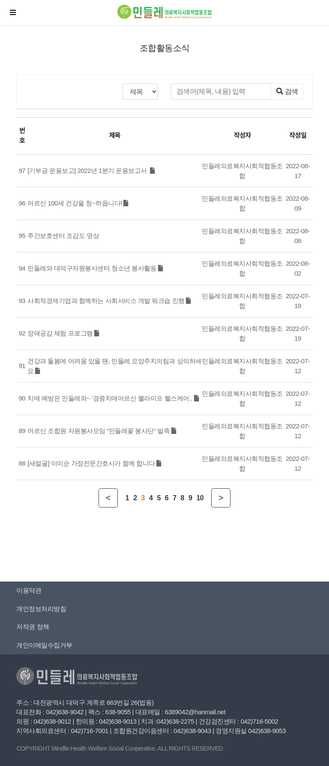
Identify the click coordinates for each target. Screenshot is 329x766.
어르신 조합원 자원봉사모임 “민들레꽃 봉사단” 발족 (101, 430)
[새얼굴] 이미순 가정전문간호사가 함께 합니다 (94, 463)
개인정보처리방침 (41, 608)
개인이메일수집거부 (44, 645)
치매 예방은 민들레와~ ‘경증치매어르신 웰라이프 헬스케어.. (112, 398)
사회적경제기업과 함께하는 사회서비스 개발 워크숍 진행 (109, 300)
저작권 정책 (32, 626)
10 (199, 498)
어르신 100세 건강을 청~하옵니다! (77, 203)
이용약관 (28, 590)
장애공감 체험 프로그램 (63, 333)
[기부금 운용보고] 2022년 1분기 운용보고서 (91, 170)
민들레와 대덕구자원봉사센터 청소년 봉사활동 (94, 268)
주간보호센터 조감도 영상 (63, 235)
